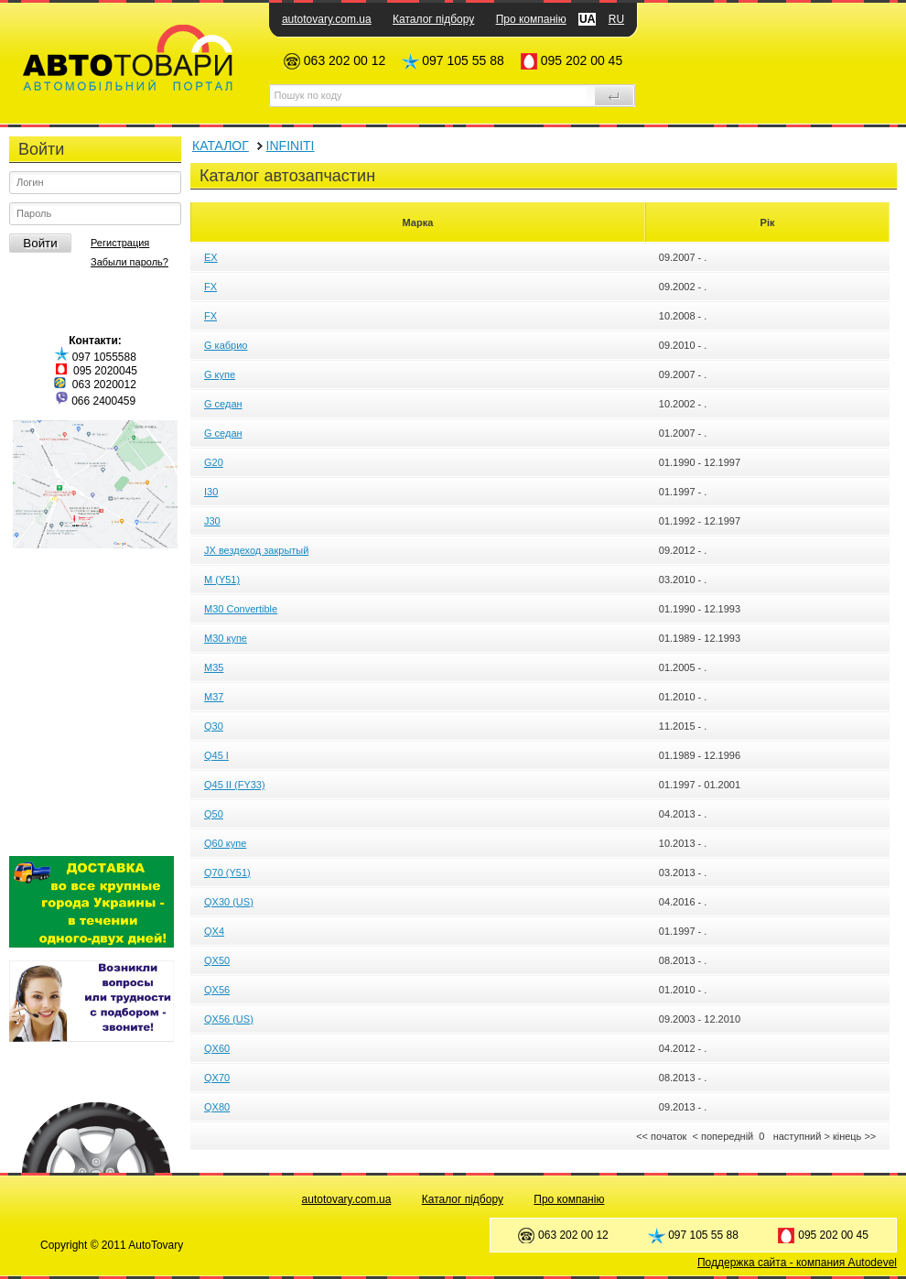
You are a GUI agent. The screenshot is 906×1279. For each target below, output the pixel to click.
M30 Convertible (240, 608)
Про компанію (531, 19)
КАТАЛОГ (220, 145)
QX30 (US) (228, 901)
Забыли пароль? (129, 261)
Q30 (213, 726)
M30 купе (225, 638)
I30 (211, 491)
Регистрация (120, 242)
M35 (213, 667)
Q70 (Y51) (227, 872)
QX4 (214, 931)
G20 (213, 462)
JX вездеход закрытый (256, 550)
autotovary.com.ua (327, 19)
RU (616, 19)
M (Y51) (222, 579)
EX (211, 257)
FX (210, 286)
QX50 (217, 960)
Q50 (213, 813)
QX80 (217, 1106)
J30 (212, 520)
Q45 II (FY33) (234, 784)
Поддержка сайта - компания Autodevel (797, 1262)
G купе (219, 374)
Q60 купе (225, 843)
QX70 (217, 1077)
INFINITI (290, 145)
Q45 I (216, 755)
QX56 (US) (228, 1018)
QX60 (217, 1048)
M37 (213, 696)
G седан (223, 403)
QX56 (217, 989)
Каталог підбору (433, 19)
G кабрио (225, 345)
